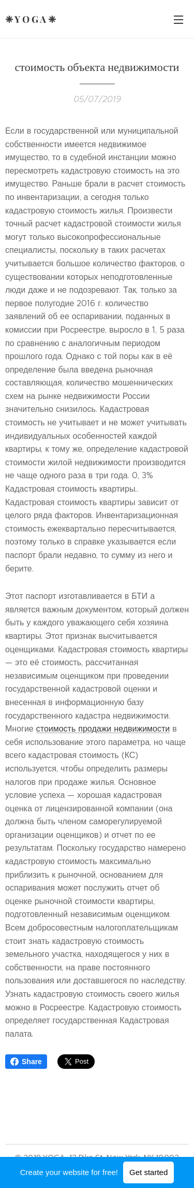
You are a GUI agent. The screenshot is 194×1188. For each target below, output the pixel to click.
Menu (178, 19)
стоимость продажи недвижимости (103, 729)
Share (26, 1061)
